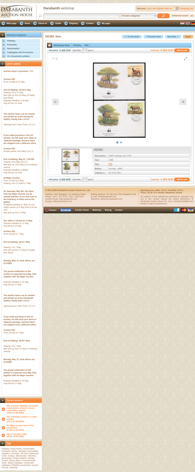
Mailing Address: (98, 194)
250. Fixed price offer (17, 434)
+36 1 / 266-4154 (76, 196)
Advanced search (180, 16)
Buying (108, 210)
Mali (87, 45)
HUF (68, 50)
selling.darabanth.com (62, 201)
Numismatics (13, 48)
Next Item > (173, 37)
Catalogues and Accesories (20, 52)
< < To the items (131, 37)
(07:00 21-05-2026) (23, 427)
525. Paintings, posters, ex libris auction (22, 418)
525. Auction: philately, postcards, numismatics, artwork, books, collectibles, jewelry (23, 408)
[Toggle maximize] (185, 59)
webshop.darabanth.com (111, 199)
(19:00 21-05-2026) (23, 409)
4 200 (62, 50)
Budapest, (63, 194)
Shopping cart (186, 8)
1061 (56, 194)
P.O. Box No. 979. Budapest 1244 (121, 194)
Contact (119, 210)
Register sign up (164, 8)
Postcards (12, 45)
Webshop (96, 210)
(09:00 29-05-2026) (17, 435)
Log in (149, 8)
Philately (11, 41)
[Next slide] (182, 102)
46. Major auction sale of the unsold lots (20, 426)
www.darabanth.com (68, 199)
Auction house (82, 210)
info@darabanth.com (107, 196)
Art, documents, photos (18, 56)
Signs (188, 37)
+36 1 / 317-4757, (60, 196)
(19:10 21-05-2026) (23, 419)
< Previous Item (153, 37)
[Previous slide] (55, 102)
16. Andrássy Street (77, 194)
